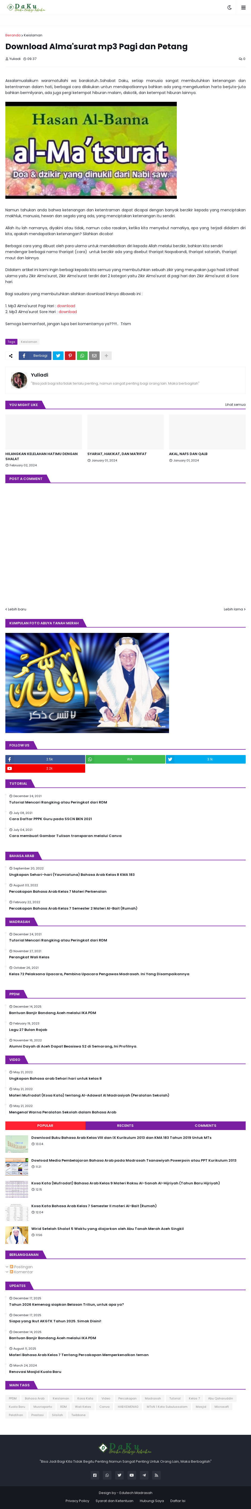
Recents (125, 1125)
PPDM (13, 1398)
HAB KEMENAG (128, 1407)
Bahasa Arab (34, 1398)
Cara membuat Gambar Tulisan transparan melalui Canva (65, 836)
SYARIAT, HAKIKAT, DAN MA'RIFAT (117, 454)
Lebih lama (233, 609)
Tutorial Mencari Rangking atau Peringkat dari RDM (58, 802)
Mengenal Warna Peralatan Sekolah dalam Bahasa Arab (62, 1112)
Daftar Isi (177, 1500)
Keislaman (33, 35)
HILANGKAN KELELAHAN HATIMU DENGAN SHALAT (41, 456)
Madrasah (153, 1398)
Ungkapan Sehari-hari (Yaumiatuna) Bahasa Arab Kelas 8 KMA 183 (72, 874)
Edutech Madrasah (135, 1492)
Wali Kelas (83, 1407)
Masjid (201, 1407)
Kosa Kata (85, 1398)
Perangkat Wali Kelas (29, 957)
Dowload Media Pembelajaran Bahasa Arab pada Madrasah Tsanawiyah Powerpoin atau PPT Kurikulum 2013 (134, 1160)
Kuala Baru (17, 1407)
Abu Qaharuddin (220, 1398)
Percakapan (127, 1398)
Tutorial (175, 1398)
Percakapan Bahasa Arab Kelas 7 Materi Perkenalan (58, 891)
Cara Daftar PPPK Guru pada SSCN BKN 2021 (50, 819)
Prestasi (37, 1415)
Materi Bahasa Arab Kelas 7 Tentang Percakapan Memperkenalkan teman (79, 1355)
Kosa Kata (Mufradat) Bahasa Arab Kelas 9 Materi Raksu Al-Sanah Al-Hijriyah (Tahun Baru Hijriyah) (125, 1183)
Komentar (21, 1272)
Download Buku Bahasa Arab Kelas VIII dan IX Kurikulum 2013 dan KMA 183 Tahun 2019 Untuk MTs (121, 1137)
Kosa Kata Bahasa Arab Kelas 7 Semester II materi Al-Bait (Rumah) (94, 1206)
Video (106, 1398)
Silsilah (57, 1415)
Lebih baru (17, 609)
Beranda (13, 35)
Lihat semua (235, 404)
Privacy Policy (77, 1500)
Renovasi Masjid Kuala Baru (35, 1371)
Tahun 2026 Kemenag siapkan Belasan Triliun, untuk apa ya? (66, 1304)
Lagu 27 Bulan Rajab (28, 1029)
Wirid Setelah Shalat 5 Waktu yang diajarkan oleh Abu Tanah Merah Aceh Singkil (107, 1228)
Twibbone (78, 1415)
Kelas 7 (194, 1398)
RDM (63, 1407)
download (66, 306)
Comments (205, 1125)
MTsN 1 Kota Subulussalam (167, 1407)
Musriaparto (42, 1407)
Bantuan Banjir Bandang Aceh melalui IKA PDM (52, 1013)
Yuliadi (39, 374)
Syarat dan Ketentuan (114, 1500)
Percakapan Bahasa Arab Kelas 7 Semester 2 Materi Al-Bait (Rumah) (73, 908)
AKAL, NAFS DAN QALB (188, 454)
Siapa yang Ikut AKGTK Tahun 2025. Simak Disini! (55, 1321)
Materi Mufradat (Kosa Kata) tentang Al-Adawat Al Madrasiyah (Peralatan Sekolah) (89, 1095)
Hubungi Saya (152, 1500)
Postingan (21, 1267)
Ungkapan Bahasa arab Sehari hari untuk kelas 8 (55, 1078)
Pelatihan (16, 1415)
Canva (104, 1407)
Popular (45, 1125)
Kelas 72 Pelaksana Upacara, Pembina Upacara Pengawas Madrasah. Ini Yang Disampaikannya (99, 974)
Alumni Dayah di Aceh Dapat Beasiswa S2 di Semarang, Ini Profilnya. (73, 1046)
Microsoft (222, 1407)
